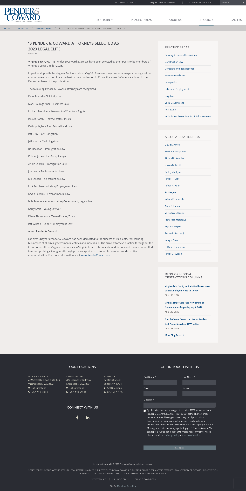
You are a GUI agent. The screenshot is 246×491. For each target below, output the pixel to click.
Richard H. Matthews (175, 219)
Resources (206, 19)
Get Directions (39, 388)
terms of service (192, 435)
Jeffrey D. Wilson (173, 254)
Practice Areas (141, 19)
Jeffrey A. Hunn (172, 185)
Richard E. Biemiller (174, 158)
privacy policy (172, 435)
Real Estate (170, 109)
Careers (236, 19)
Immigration (171, 82)
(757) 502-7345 (115, 392)
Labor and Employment (177, 89)
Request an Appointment (162, 3)
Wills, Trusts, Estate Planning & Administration (188, 116)
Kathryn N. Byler (173, 172)
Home (7, 28)
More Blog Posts (173, 335)
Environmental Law (175, 75)
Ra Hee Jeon (171, 192)
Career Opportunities (125, 3)
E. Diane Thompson (175, 247)
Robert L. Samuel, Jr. (175, 233)
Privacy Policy (98, 479)
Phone (185, 388)
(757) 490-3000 (40, 392)
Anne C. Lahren (173, 206)
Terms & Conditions (145, 479)
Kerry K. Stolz (171, 240)
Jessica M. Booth (173, 165)
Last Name (188, 377)
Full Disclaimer (120, 479)
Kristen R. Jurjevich (174, 199)
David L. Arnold (173, 144)
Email (147, 388)
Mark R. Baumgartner (175, 151)
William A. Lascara (174, 213)
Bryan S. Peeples (173, 226)
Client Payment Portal (201, 3)
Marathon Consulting (126, 486)
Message (149, 399)
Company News (43, 28)
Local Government (174, 103)
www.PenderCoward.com (96, 255)
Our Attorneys (103, 19)
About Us (175, 19)
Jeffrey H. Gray (172, 179)
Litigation (169, 96)
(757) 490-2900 (78, 392)
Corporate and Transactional (179, 68)
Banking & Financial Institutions (181, 55)
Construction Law (174, 62)
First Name (150, 377)
